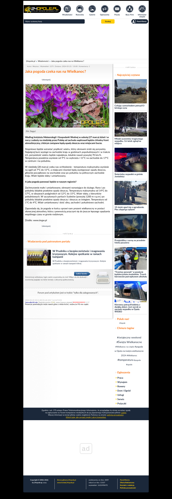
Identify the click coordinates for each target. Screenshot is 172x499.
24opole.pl (30, 61)
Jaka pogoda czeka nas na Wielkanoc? (67, 61)
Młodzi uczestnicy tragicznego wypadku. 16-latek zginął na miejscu (129, 141)
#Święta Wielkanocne (129, 342)
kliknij (78, 264)
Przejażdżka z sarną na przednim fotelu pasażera (130, 241)
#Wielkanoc (132, 356)
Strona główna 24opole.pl (66, 480)
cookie (123, 413)
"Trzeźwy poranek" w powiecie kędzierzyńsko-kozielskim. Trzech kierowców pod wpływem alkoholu (131, 274)
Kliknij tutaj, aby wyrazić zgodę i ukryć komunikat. (86, 417)
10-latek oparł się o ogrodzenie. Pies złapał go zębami (129, 208)
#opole (129, 365)
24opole (122, 323)
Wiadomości (43, 61)
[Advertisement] (86, 41)
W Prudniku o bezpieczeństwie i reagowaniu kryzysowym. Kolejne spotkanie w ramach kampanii (78, 254)
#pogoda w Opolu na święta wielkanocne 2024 (129, 351)
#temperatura (125, 360)
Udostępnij (46, 80)
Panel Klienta (125, 480)
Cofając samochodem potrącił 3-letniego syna (130, 107)
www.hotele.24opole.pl (65, 482)
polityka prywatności (115, 415)
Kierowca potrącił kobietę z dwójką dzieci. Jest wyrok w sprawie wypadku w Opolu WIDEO (128, 308)
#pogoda (137, 360)
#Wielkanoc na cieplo (124, 347)
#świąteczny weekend (129, 337)
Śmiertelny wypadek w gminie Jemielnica (129, 175)
